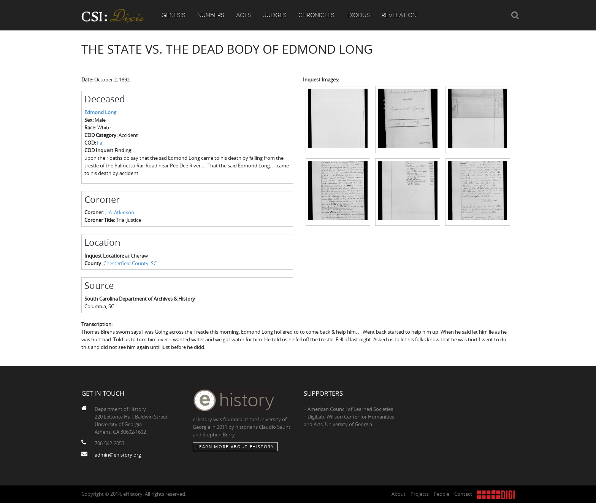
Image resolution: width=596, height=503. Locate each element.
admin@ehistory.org (118, 454)
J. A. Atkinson (119, 212)
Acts (243, 15)
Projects (420, 493)
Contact (463, 493)
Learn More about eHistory (235, 446)
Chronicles (316, 15)
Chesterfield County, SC (130, 263)
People (441, 493)
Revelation (399, 15)
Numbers (210, 15)
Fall (101, 142)
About (399, 493)
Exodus (358, 15)
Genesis (173, 15)
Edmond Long (100, 112)
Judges (275, 15)
